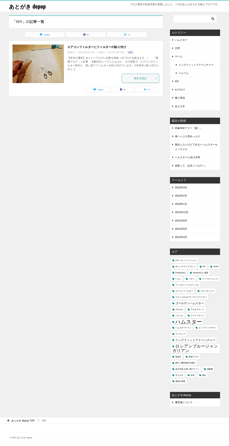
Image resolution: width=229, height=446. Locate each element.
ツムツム (184, 73)
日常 (177, 48)
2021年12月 (181, 212)
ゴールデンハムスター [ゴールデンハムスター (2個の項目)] (189, 303)
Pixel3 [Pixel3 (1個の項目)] (215, 266)
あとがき (180, 106)
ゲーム (178, 56)
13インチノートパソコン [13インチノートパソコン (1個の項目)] (186, 260)
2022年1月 (181, 203)
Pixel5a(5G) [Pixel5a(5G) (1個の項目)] (180, 273)
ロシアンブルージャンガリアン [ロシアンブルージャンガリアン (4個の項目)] (195, 348)
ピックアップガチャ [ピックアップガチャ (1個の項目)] (207, 328)
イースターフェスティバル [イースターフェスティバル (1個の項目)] (187, 285)
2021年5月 (181, 228)
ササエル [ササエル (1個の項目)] (179, 309)
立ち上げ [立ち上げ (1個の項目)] (179, 375)
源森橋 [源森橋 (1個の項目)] (210, 369)
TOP (23, 420)
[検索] (195, 18)
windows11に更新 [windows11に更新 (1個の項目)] (200, 273)
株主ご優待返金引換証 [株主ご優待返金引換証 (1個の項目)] (185, 363)
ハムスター (181, 39)
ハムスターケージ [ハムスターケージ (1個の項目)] (183, 328)
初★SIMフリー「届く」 (188, 128)
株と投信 (180, 97)
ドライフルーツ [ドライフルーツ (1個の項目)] (197, 315)
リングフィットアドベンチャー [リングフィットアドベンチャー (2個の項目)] (195, 340)
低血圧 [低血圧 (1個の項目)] (178, 357)
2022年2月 (181, 195)
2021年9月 (181, 220)
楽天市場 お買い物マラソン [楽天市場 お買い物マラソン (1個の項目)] (187, 369)
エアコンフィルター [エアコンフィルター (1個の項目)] (184, 291)
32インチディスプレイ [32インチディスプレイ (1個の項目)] (185, 266)
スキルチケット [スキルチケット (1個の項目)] (197, 309)
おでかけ (180, 89)
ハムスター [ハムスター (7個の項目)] (188, 321)
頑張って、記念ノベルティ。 (191, 165)
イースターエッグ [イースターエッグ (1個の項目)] (210, 279)
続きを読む (145, 78)
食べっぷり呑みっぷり (187, 136)
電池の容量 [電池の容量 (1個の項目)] (180, 381)
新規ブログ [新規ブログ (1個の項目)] (194, 357)
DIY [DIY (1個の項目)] (204, 266)
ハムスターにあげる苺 (187, 157)
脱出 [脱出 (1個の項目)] (204, 375)
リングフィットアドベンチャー (196, 64)
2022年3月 (181, 187)
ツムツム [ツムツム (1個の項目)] (179, 315)
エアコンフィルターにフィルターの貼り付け (96, 47)
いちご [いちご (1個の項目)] (178, 279)
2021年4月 (181, 237)
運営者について (184, 402)
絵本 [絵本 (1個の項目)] (193, 375)
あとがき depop (27, 6)
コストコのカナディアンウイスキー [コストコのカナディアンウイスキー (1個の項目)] (191, 297)
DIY (130, 52)
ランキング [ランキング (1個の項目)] (180, 334)
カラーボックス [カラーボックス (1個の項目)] (207, 291)
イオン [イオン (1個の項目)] (192, 279)
